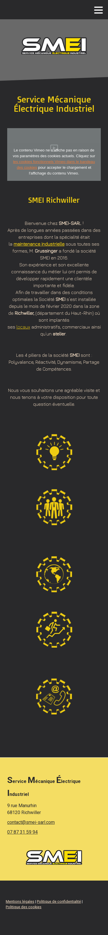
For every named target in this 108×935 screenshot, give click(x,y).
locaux (23, 326)
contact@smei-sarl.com (31, 822)
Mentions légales (20, 901)
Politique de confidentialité (59, 901)
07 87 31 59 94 (22, 832)
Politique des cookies (23, 907)
